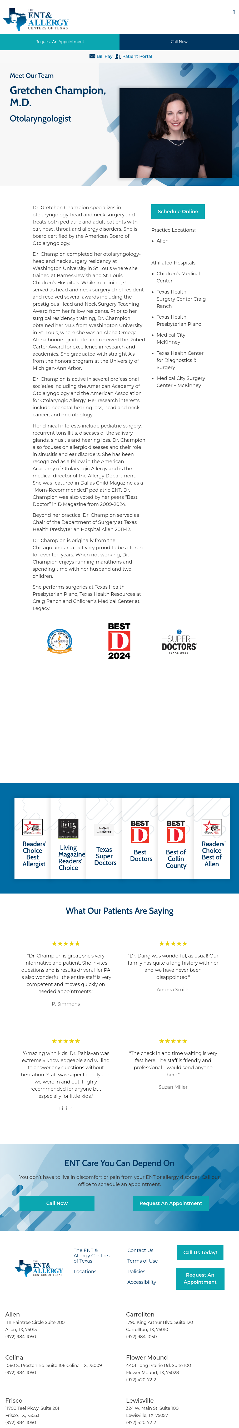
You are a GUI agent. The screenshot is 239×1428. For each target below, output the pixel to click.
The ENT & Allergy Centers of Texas (91, 1256)
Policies (136, 1271)
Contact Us (140, 1250)
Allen (163, 241)
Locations (85, 1271)
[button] (233, 12)
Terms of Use (142, 1261)
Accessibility (141, 1282)
